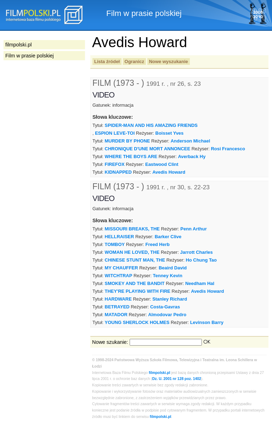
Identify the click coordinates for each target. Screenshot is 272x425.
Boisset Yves (169, 133)
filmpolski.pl (159, 373)
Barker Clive (168, 236)
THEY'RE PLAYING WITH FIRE (137, 291)
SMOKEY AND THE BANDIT (135, 283)
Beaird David (173, 267)
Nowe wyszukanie (168, 61)
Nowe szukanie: (110, 342)
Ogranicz (134, 61)
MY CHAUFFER (121, 267)
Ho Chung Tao (201, 260)
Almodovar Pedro (167, 314)
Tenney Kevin (167, 275)
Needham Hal (199, 283)
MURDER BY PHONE (127, 141)
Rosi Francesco (228, 148)
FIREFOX (115, 164)
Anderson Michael (190, 141)
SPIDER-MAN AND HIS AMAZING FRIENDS (151, 125)
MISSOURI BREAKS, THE (132, 228)
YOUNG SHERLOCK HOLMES (137, 322)
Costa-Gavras (165, 306)
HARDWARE (118, 299)
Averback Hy (191, 156)
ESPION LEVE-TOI (115, 133)
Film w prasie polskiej (29, 55)
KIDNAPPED (118, 172)
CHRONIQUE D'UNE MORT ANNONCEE (148, 148)
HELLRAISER (119, 236)
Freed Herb (158, 244)
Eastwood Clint (161, 164)
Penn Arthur (193, 228)
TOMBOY (115, 244)
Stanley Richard (169, 299)
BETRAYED (117, 306)
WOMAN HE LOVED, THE (132, 252)
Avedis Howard (168, 172)
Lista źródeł (107, 61)
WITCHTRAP (118, 275)
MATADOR (116, 314)
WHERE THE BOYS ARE (131, 156)
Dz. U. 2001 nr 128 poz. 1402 (176, 379)
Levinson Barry (206, 322)
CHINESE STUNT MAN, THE (135, 260)
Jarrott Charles (196, 252)
